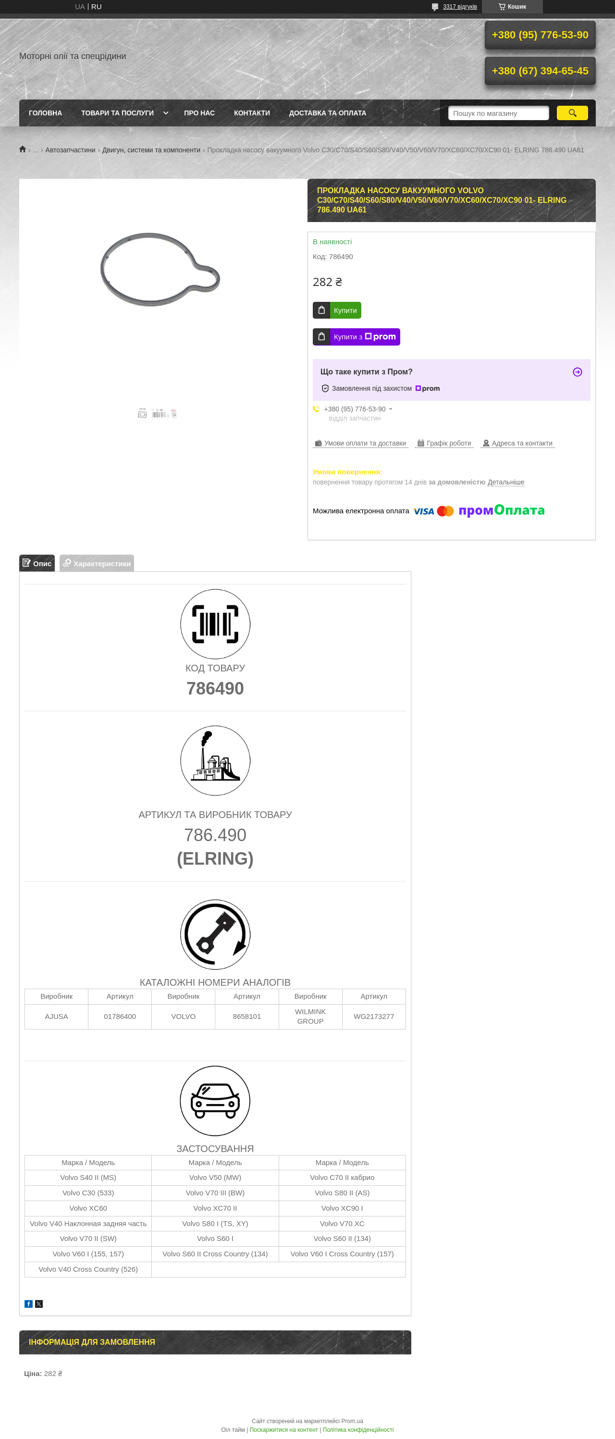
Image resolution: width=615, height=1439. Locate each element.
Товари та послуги (117, 113)
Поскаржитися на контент (284, 1430)
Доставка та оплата (328, 113)
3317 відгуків (460, 6)
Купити (345, 310)
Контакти (252, 113)
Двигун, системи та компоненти (151, 150)
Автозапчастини (71, 150)
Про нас (199, 113)
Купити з (365, 337)
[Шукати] (572, 113)
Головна (45, 113)
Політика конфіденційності (358, 1430)
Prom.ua (352, 1421)
